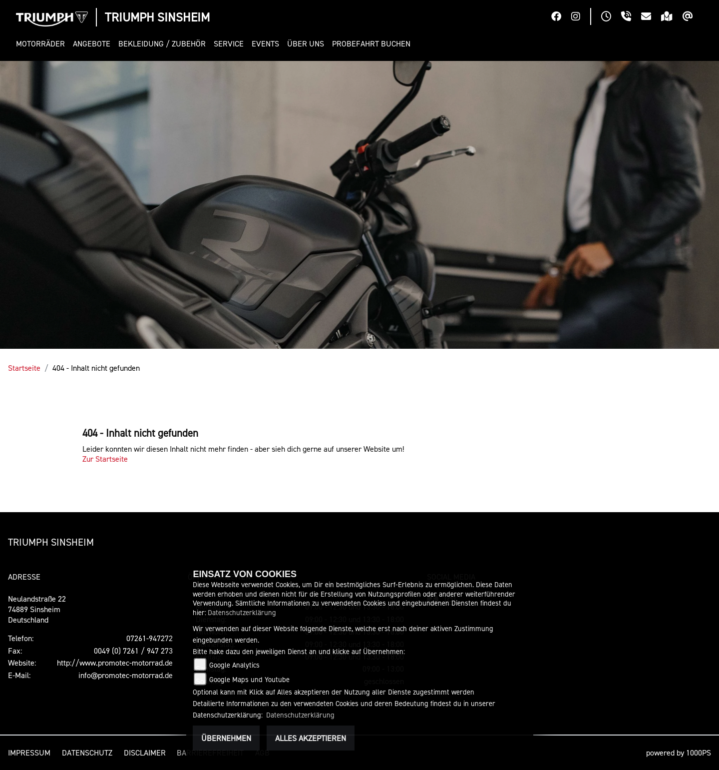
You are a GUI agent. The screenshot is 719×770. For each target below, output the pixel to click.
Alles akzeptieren (310, 738)
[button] (42, 43)
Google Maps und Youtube (249, 679)
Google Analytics (234, 665)
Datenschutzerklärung (242, 612)
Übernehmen (226, 738)
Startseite (24, 368)
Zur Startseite (105, 459)
